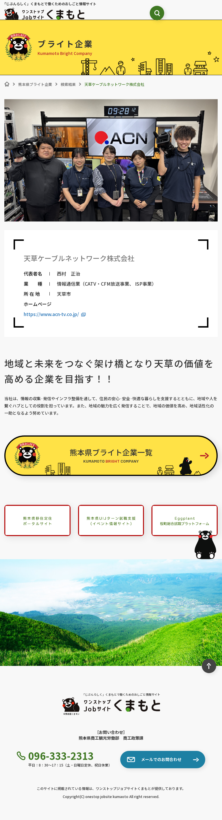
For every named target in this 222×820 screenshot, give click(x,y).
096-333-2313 (55, 756)
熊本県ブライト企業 (35, 84)
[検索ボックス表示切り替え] (157, 13)
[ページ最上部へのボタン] (209, 666)
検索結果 (68, 84)
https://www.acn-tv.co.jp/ (55, 314)
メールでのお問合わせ (154, 760)
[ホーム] (7, 84)
